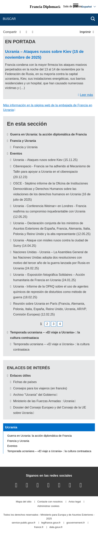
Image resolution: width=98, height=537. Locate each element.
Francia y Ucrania (23, 140)
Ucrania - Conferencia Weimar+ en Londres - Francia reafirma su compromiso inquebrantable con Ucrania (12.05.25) (49, 211)
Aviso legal (75, 502)
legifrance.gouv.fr (51, 523)
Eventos (16, 153)
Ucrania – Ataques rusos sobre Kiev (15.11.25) (45, 160)
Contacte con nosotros (50, 502)
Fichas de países (25, 382)
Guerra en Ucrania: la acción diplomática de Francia (48, 134)
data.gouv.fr (56, 527)
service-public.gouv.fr (23, 523)
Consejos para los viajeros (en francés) (40, 388)
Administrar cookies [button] (48, 506)
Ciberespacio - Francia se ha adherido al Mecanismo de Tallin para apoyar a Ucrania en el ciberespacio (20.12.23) (51, 172)
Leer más (86, 94)
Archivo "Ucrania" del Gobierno (34, 394)
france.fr (38, 527)
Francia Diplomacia (46, 6)
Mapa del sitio (23, 502)
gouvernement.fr (75, 523)
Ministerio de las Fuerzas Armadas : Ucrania (43, 401)
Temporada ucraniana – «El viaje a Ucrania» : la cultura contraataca (49, 451)
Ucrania (11, 427)
